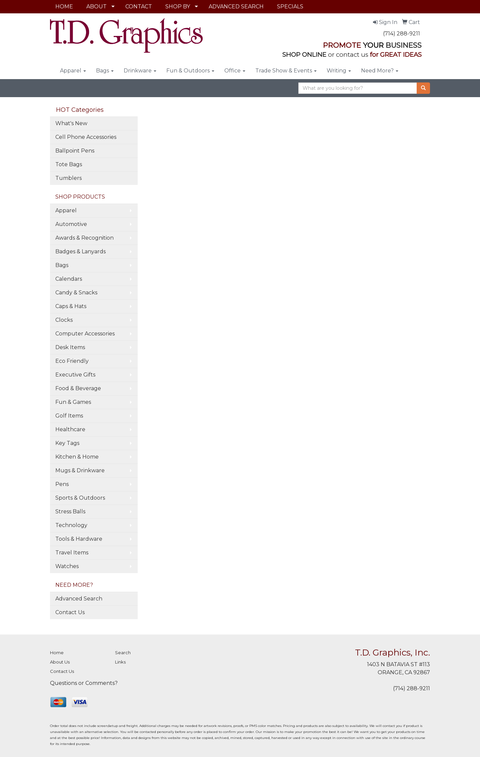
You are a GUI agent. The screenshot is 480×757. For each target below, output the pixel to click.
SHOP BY (177, 6)
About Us (60, 662)
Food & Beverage (78, 388)
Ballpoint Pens (74, 151)
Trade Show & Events (286, 70)
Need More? (379, 70)
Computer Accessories (85, 333)
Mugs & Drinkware (80, 470)
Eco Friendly (72, 361)
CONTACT (138, 6)
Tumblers (68, 178)
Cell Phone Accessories (85, 137)
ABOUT (96, 6)
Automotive (71, 224)
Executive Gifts (75, 374)
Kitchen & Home (77, 457)
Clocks (64, 320)
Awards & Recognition (84, 238)
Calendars (68, 279)
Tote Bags (68, 164)
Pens (62, 484)
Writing (339, 70)
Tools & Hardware (78, 539)
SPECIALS (290, 6)
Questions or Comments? (84, 683)
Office (234, 70)
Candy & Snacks (76, 292)
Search (123, 652)
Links (120, 662)
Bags (105, 70)
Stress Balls (70, 511)
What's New (71, 123)
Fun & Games (73, 402)
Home (57, 652)
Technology (71, 525)
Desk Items (70, 347)
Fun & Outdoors (190, 70)
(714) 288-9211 (401, 33)
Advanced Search (78, 598)
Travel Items (71, 552)
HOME (64, 6)
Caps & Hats (70, 306)
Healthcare (70, 429)
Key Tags (67, 443)
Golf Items (69, 416)
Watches (67, 566)
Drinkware (140, 70)
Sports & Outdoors (80, 498)
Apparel (73, 70)
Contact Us (70, 612)
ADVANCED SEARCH (236, 6)
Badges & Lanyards (80, 251)
